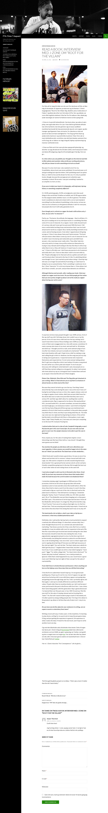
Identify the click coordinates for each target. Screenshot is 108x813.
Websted (45, 787)
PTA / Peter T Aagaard (11, 36)
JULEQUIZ (5, 47)
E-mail (44, 779)
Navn (44, 771)
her (64, 634)
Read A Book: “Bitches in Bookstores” (64, 694)
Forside (100, 36)
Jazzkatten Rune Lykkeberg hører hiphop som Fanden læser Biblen (10, 55)
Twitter (56, 639)
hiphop (44, 46)
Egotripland (65, 630)
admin (56, 60)
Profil (88, 36)
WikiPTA (74, 36)
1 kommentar (64, 60)
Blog (93, 36)
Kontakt (81, 36)
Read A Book (51, 46)
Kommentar (46, 746)
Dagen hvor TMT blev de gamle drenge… (64, 701)
